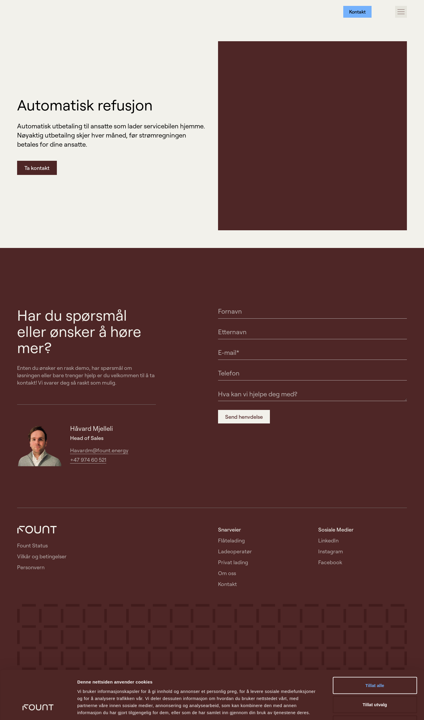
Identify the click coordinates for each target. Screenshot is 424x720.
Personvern (30, 567)
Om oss (227, 573)
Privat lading (233, 562)
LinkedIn (328, 540)
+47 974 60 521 (88, 459)
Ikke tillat (374, 681)
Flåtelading (231, 540)
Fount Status (32, 545)
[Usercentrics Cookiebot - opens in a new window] (38, 708)
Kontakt (357, 12)
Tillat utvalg (374, 662)
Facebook (330, 562)
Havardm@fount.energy (99, 450)
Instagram (330, 551)
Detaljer (314, 708)
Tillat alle (374, 642)
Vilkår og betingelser (42, 556)
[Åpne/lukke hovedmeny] (401, 12)
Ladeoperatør (235, 551)
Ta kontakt (37, 168)
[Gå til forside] (37, 12)
